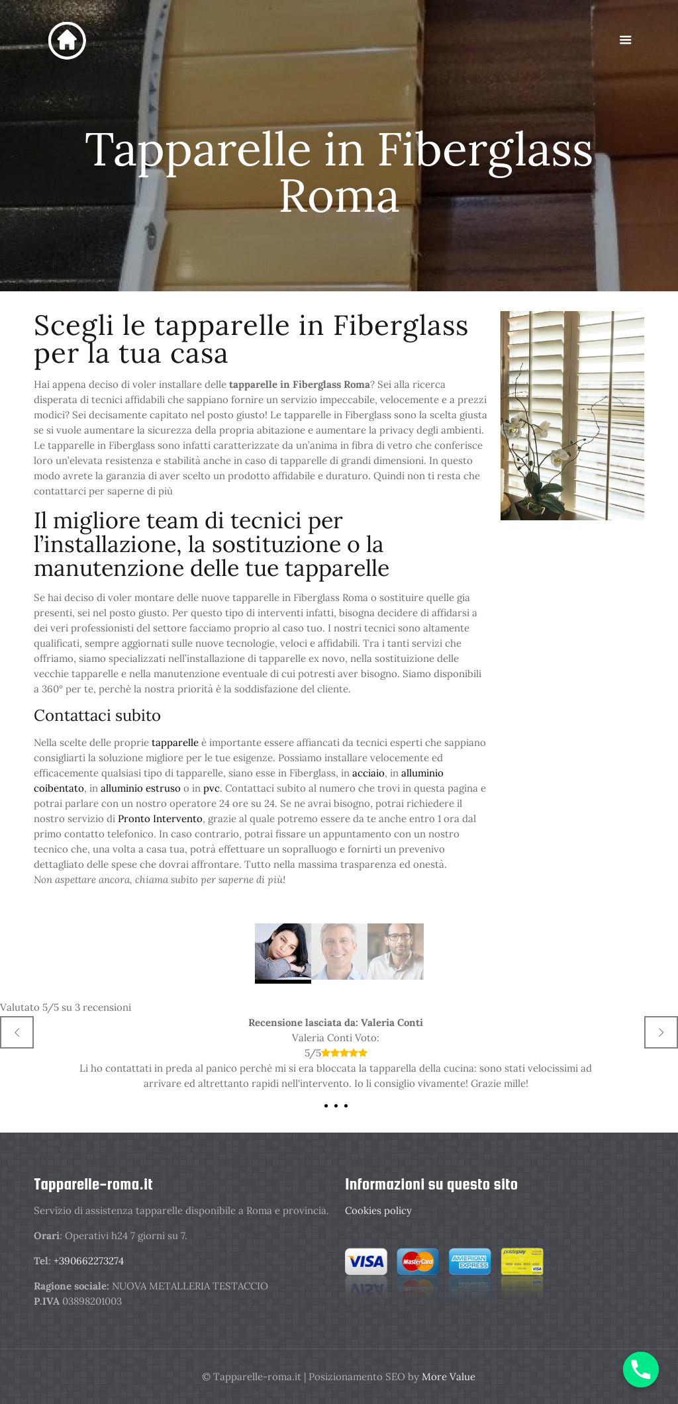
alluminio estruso (141, 788)
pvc (211, 788)
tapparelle (176, 742)
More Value (448, 1376)
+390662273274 (89, 1260)
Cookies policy (378, 1210)
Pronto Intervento (160, 818)
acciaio (368, 773)
